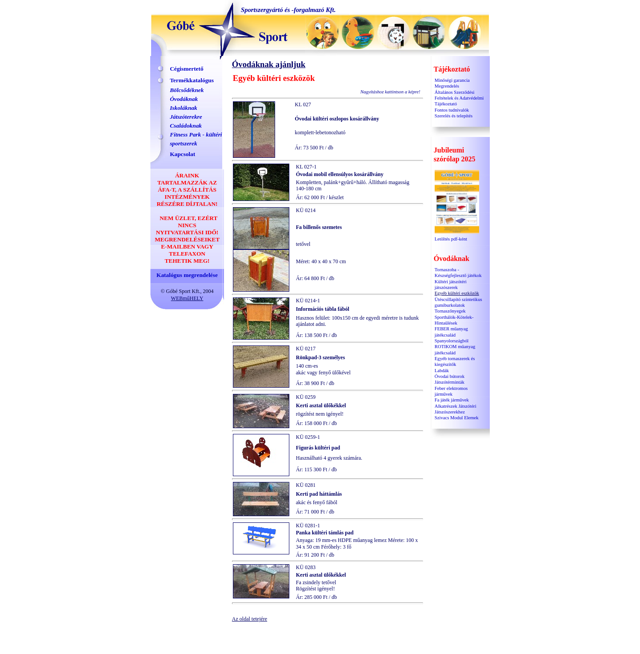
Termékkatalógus (192, 80)
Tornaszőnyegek (450, 311)
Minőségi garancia (452, 80)
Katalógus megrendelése (187, 275)
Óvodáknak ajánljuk (268, 64)
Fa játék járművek (452, 399)
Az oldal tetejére (249, 619)
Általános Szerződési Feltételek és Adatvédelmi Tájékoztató (459, 98)
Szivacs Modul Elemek (457, 417)
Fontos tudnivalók (452, 110)
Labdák (442, 370)
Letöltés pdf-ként (457, 236)
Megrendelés (447, 86)
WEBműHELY (187, 298)
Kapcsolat (182, 154)
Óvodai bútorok (449, 376)
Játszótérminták (449, 382)
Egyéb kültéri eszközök (457, 293)
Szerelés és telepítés (453, 115)
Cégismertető (187, 68)
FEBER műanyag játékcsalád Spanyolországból (451, 334)
